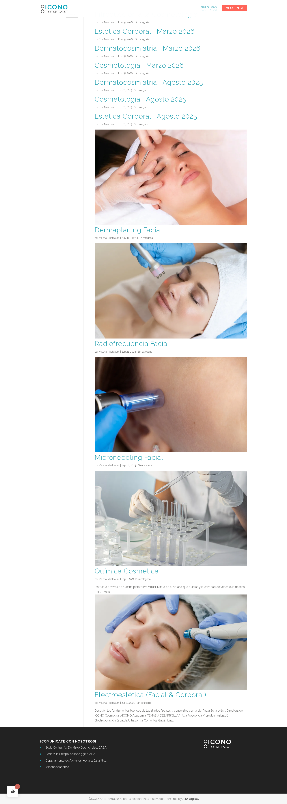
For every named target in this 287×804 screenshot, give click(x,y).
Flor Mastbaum (107, 22)
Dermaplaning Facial (128, 230)
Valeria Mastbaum (109, 237)
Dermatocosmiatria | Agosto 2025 (149, 82)
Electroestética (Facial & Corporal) (150, 695)
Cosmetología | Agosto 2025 (140, 99)
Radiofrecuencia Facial (132, 344)
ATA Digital (190, 799)
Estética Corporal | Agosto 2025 (146, 116)
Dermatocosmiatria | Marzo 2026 (147, 48)
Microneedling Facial (129, 457)
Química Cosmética (127, 571)
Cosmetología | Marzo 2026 (139, 65)
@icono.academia (57, 767)
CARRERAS (209, 9)
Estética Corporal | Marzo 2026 (145, 31)
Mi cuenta (234, 8)
